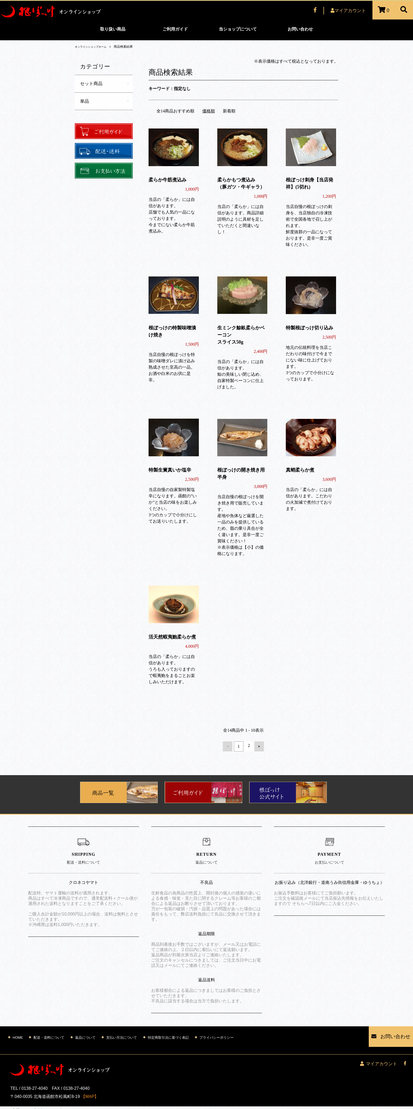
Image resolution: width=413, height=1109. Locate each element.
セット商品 (92, 83)
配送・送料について (48, 1032)
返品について (85, 1032)
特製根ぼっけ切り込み (309, 327)
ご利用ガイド (175, 29)
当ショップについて (238, 29)
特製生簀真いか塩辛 (170, 470)
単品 (85, 101)
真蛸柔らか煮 (300, 470)
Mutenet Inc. (43, 1103)
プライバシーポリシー (216, 1032)
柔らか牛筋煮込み (167, 179)
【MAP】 (90, 1084)
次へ (258, 745)
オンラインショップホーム (94, 46)
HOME (18, 1032)
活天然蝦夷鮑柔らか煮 (172, 637)
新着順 (229, 111)
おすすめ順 (183, 111)
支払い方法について (121, 1032)
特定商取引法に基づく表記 (168, 1032)
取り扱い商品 (112, 29)
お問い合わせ (300, 29)
